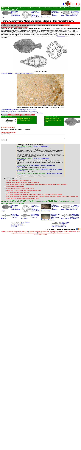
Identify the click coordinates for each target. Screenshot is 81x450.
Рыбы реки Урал (33, 233)
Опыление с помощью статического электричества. (18, 181)
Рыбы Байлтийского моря (56, 232)
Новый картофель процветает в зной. (15, 187)
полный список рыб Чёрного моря (21, 115)
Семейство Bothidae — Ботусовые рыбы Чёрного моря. (17, 73)
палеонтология (8, 204)
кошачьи (62, 202)
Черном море (61, 36)
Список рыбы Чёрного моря (41, 147)
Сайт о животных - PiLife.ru (40, 235)
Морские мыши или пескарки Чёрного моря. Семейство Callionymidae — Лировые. (60, 225)
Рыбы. (8, 23)
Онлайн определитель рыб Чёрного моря (39, 232)
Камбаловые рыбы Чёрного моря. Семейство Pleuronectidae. (19, 111)
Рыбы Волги (5, 9)
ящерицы (53, 201)
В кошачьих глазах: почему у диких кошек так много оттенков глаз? (23, 183)
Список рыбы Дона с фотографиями (51, 170)
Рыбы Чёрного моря (52, 8)
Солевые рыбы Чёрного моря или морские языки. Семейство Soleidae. (22, 112)
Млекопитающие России (16, 8)
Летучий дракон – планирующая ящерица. (42, 166)
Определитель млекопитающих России (11, 232)
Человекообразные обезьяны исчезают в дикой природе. (20, 189)
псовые (44, 202)
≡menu (4, 8)
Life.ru (73, 4)
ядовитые (5, 202)
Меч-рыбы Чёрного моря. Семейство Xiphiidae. (25, 119)
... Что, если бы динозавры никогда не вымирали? (18, 193)
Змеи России (40, 8)
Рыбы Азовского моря (43, 233)
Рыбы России (29, 8)
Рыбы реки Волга (23, 233)
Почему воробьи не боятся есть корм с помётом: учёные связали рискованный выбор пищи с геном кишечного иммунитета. (36, 185)
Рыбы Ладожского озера (63, 233)
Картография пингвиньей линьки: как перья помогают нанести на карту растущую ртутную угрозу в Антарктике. (34, 195)
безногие (70, 202)
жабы (13, 201)
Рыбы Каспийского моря (68, 8)
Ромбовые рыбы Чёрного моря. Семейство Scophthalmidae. (18, 109)
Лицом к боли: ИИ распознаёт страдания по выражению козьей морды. (23, 191)
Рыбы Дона (13, 9)
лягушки (22, 201)
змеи (31, 201)
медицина (20, 204)
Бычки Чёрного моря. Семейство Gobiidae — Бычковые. (20, 225)
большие (37, 202)
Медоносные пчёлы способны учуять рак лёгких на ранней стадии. (22, 199)
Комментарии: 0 (38, 23)
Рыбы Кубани (53, 233)
